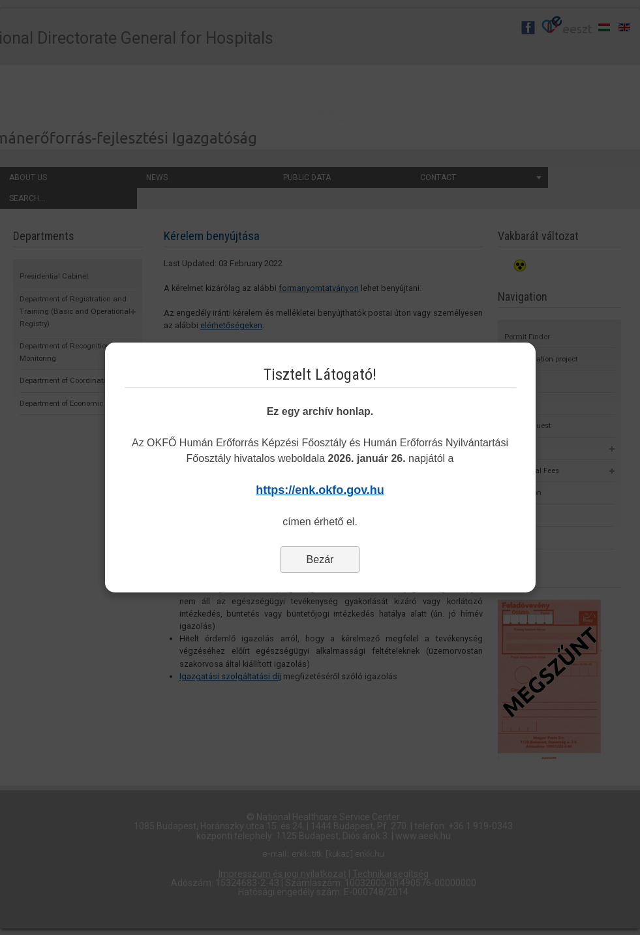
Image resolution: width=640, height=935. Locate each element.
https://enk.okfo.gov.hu (320, 490)
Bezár (320, 559)
